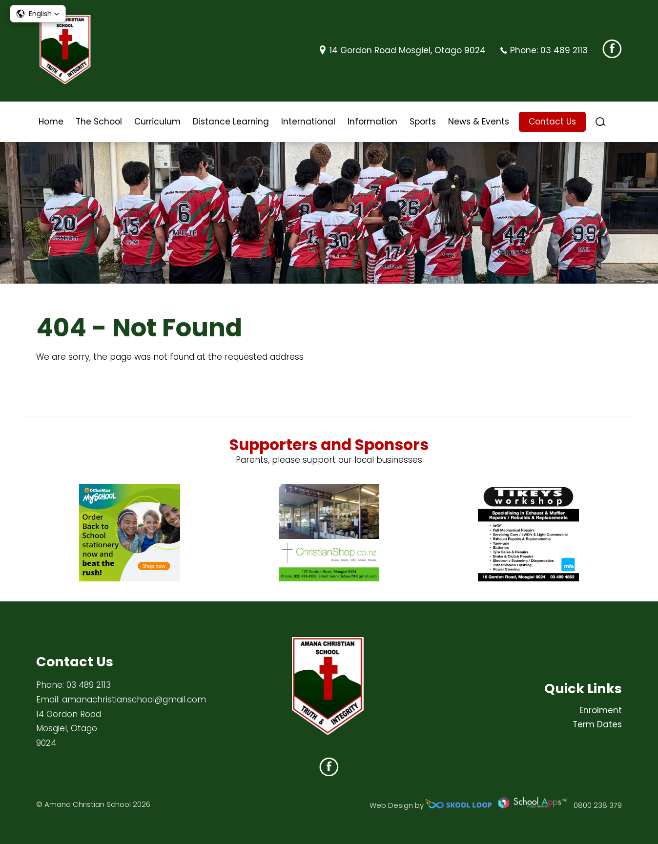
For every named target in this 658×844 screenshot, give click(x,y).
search (601, 122)
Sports (423, 121)
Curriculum (157, 121)
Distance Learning (231, 121)
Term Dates (597, 724)
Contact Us (552, 121)
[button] (38, 13)
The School (99, 121)
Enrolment (600, 710)
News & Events (478, 121)
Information (372, 121)
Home (51, 121)
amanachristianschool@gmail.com (134, 699)
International (308, 121)
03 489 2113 (564, 50)
